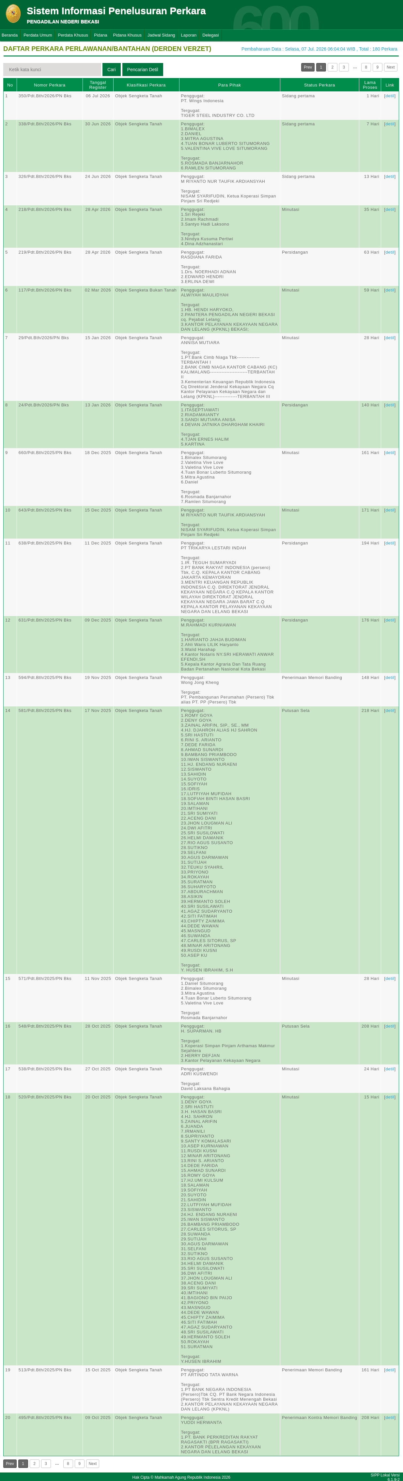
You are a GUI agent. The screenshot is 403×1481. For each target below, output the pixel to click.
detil (389, 95)
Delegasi (210, 35)
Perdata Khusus (73, 35)
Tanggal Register (98, 85)
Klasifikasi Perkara (146, 85)
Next (391, 67)
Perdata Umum (37, 35)
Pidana (100, 35)
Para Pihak (229, 85)
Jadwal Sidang (161, 35)
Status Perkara (319, 85)
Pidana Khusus (127, 35)
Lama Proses (370, 85)
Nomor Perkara (50, 85)
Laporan (189, 35)
